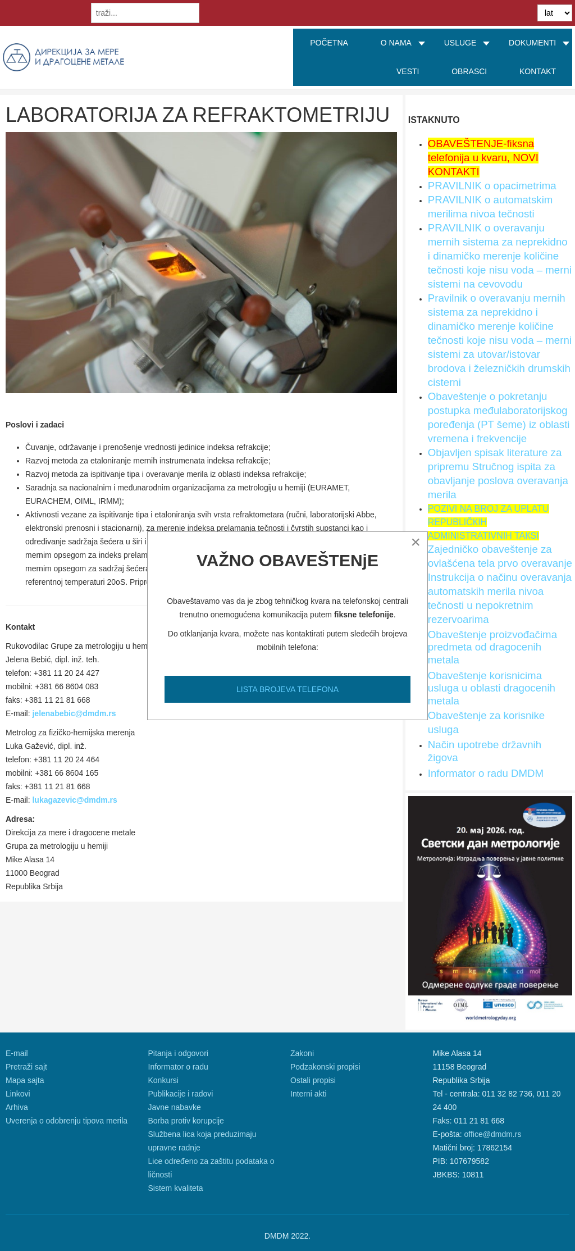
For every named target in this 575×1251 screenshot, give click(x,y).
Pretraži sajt (26, 1066)
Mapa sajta (25, 1080)
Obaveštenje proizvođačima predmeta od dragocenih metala (492, 647)
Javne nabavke (174, 1107)
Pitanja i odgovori (178, 1053)
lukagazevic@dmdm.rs (74, 799)
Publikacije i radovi (180, 1093)
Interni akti (308, 1093)
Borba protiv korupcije (186, 1120)
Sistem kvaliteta (175, 1188)
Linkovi (18, 1093)
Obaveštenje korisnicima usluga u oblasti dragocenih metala (491, 688)
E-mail (17, 1053)
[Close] (415, 542)
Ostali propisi (313, 1080)
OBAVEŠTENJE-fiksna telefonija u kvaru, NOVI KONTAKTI (483, 158)
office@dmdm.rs (493, 1134)
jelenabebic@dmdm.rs (74, 713)
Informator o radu (178, 1066)
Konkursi (163, 1080)
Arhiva (17, 1107)
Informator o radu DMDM (486, 773)
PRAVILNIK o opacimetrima (492, 186)
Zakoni (302, 1053)
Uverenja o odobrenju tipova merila (66, 1120)
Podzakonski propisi (325, 1066)
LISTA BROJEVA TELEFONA (287, 689)
